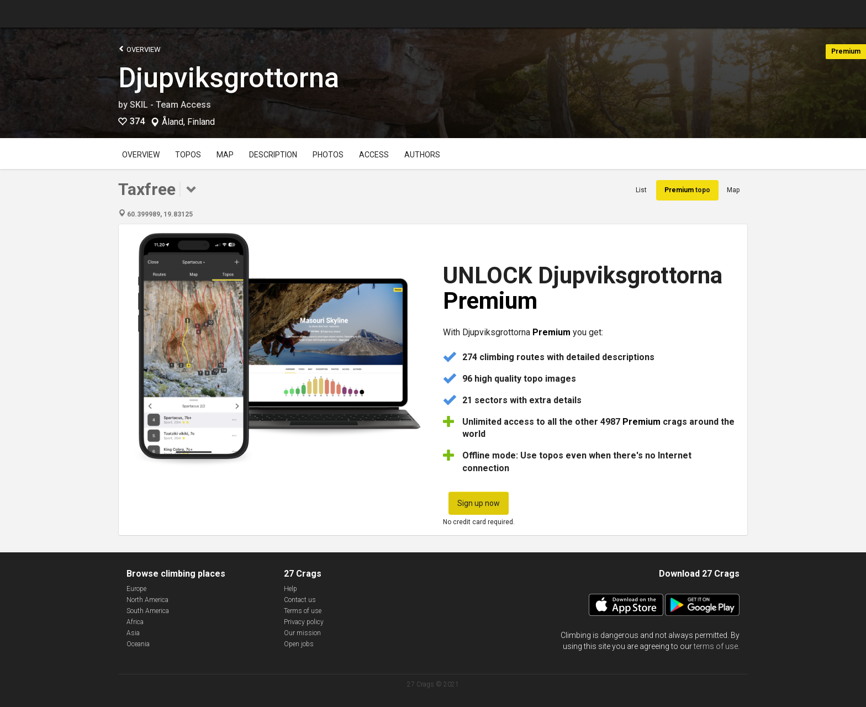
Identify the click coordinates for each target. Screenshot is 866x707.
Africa (135, 622)
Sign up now (478, 503)
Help (290, 589)
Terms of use (302, 611)
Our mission (302, 633)
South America (147, 611)
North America (147, 600)
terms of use (716, 646)
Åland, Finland (188, 122)
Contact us (300, 600)
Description (273, 154)
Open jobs (299, 644)
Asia (133, 633)
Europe (136, 589)
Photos (328, 154)
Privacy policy (304, 622)
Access (374, 154)
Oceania (138, 644)
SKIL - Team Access (170, 104)
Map (225, 154)
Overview (139, 49)
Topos (188, 154)
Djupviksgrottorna (228, 78)
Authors (422, 154)
